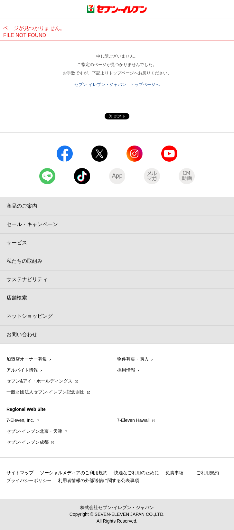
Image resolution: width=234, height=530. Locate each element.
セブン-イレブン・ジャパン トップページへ (116, 84)
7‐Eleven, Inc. (20, 420)
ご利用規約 (207, 472)
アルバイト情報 (22, 370)
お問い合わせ (21, 334)
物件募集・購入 (133, 359)
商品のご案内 (21, 206)
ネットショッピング (29, 316)
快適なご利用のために (136, 472)
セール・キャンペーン (32, 224)
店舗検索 (16, 297)
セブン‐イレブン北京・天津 (34, 431)
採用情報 (126, 370)
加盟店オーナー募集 (26, 359)
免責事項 (174, 472)
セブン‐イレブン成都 (27, 442)
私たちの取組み (24, 261)
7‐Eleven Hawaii (133, 420)
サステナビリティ (27, 279)
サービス (16, 242)
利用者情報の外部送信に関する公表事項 (98, 480)
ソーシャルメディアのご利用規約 (74, 472)
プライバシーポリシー (28, 480)
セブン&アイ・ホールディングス (39, 380)
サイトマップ (19, 472)
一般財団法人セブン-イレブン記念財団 (45, 391)
